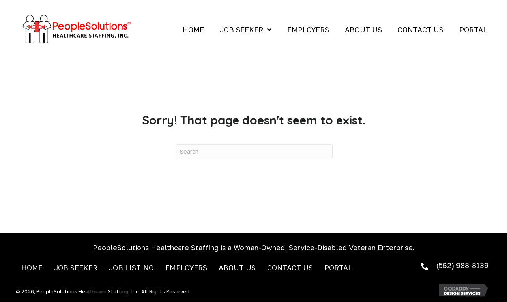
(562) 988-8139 (462, 265)
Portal (338, 268)
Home (32, 268)
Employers (186, 268)
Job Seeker (75, 268)
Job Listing (131, 268)
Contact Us (290, 268)
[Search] (254, 151)
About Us (237, 268)
